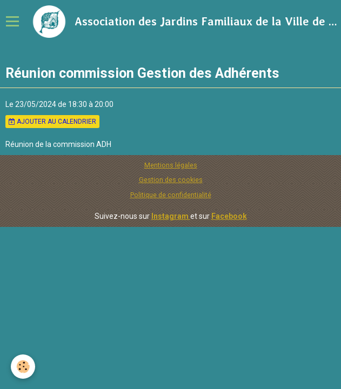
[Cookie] (23, 366)
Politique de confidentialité (170, 195)
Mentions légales (170, 165)
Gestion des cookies (171, 180)
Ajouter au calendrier (52, 121)
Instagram (170, 216)
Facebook (229, 216)
